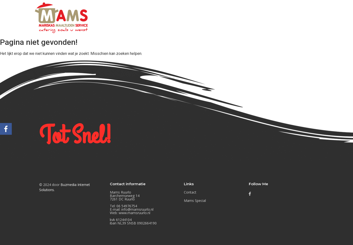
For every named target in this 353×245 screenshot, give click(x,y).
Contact (320, 17)
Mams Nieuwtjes (250, 17)
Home (189, 17)
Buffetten (215, 17)
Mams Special (289, 17)
